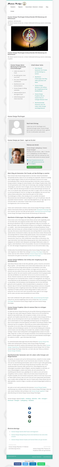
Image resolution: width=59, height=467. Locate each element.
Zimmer (12, 11)
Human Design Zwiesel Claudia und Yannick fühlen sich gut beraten (29, 439)
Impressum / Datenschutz (36, 456)
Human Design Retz (43, 341)
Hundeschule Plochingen (34, 255)
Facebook (17, 464)
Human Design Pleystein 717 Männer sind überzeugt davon (19, 446)
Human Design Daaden (40, 387)
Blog (47, 7)
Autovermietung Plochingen (41, 297)
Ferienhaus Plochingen (36, 252)
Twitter (25, 464)
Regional (20, 7)
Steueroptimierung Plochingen (43, 211)
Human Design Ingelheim (38, 391)
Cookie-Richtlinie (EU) (47, 456)
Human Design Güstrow (36, 253)
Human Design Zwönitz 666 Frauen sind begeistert (24, 431)
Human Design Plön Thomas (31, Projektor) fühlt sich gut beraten (40, 448)
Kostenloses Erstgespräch (34, 167)
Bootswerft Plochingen (43, 209)
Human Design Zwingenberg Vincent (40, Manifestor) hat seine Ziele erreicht (29, 435)
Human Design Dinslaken (14, 351)
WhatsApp (41, 464)
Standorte (12, 7)
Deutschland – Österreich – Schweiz (34, 7)
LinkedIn (33, 464)
